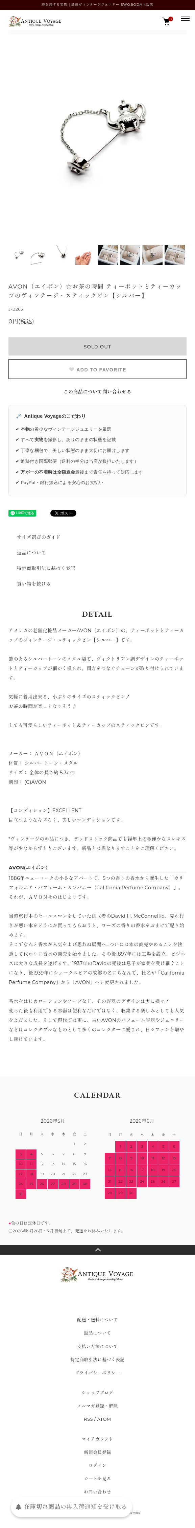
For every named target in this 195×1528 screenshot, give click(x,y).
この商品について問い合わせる (98, 392)
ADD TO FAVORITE (97, 369)
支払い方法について (97, 1346)
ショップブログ (98, 1392)
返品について (31, 553)
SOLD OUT (97, 346)
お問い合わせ (97, 1492)
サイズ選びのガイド (39, 537)
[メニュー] (185, 18)
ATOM (104, 1419)
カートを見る (97, 1478)
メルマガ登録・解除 (97, 1406)
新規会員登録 (97, 1452)
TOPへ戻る (97, 1250)
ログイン (98, 1465)
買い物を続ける (34, 584)
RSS (88, 1419)
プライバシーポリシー (97, 1372)
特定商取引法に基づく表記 (46, 568)
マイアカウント (98, 1439)
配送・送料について (97, 1319)
